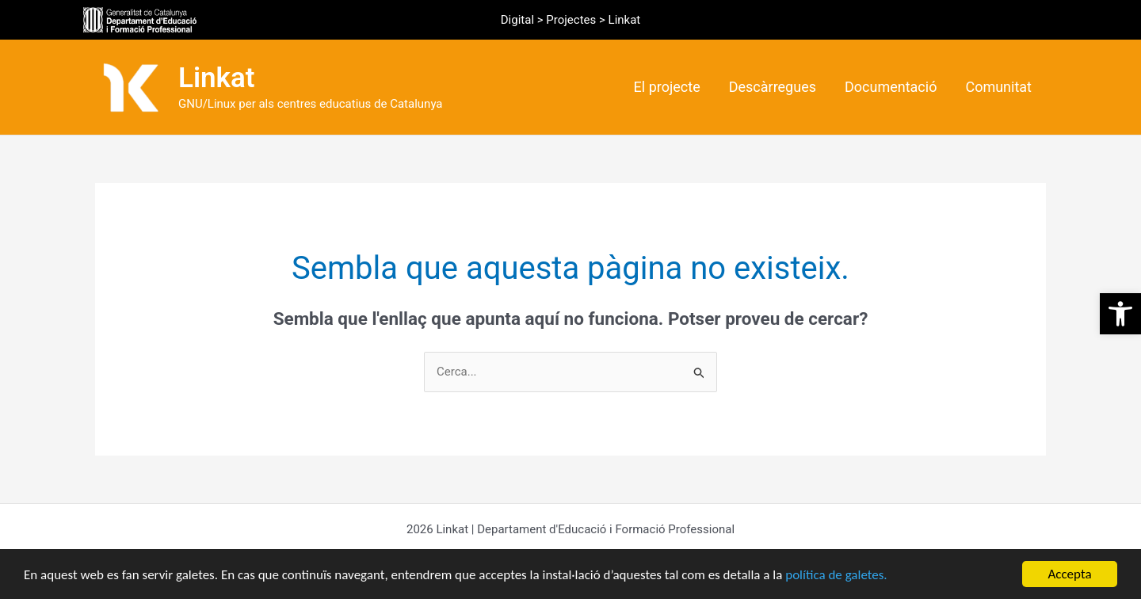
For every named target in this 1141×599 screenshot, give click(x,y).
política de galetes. (836, 575)
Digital (517, 20)
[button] (1120, 313)
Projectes (571, 20)
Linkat (216, 78)
